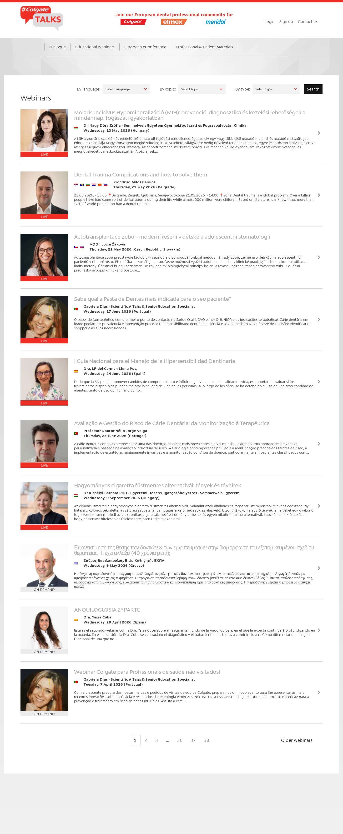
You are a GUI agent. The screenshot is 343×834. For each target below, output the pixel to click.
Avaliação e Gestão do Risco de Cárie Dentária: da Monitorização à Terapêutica (172, 423)
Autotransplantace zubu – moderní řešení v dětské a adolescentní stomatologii (172, 236)
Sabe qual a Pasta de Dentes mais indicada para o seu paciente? (153, 298)
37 (193, 740)
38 (206, 740)
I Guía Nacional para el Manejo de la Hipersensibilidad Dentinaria (154, 360)
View (319, 133)
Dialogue (57, 46)
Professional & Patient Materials (204, 46)
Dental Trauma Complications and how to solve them (140, 174)
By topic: (168, 88)
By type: (242, 88)
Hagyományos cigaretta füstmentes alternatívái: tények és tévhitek (157, 485)
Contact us (308, 21)
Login (269, 21)
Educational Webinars (95, 46)
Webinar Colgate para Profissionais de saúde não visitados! (147, 671)
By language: (88, 88)
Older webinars (297, 740)
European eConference (145, 46)
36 (179, 740)
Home (36, 51)
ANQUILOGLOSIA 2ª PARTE (107, 609)
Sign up (286, 21)
